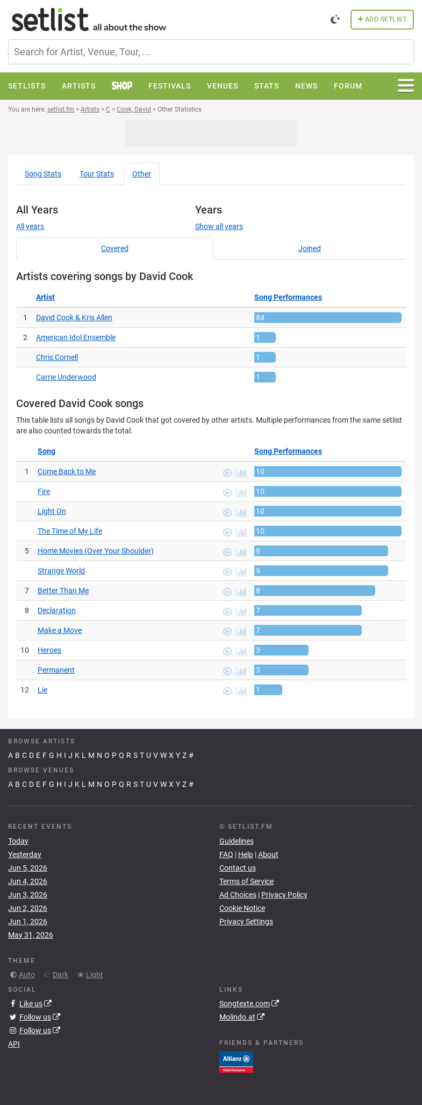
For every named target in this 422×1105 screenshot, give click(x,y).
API (14, 1044)
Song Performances (288, 297)
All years (30, 226)
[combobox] (211, 51)
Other (141, 174)
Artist (45, 297)
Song (43, 174)
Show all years (219, 226)
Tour (97, 174)
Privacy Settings (246, 921)
